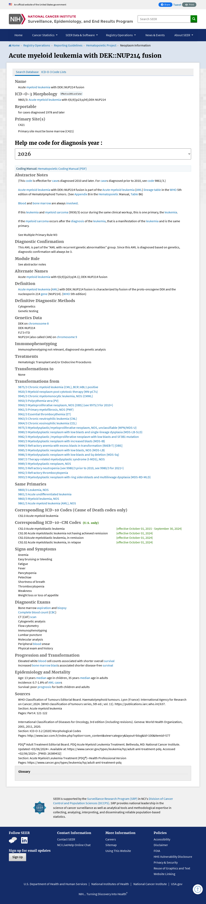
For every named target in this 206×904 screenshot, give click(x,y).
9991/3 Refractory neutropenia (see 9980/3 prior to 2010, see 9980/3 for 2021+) (71, 468)
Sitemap (111, 845)
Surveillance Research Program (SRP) (112, 799)
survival (109, 661)
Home (18, 35)
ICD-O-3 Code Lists (53, 72)
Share (166, 5)
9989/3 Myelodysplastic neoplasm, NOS (44, 464)
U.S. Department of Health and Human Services (55, 884)
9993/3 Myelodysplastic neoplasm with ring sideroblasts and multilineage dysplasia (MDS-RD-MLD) (84, 477)
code (29, 181)
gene (44, 294)
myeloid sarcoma (56, 212)
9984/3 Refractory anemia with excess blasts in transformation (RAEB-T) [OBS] (70, 445)
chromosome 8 (38, 323)
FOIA (157, 851)
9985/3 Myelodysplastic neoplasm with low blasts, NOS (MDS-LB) (61, 450)
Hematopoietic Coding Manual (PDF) (62, 169)
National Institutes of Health (110, 884)
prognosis (44, 687)
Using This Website (118, 851)
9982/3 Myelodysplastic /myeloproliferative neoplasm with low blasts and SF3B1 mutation (78, 437)
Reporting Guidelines (68, 45)
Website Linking (164, 874)
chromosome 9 (67, 337)
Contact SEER (66, 839)
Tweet (177, 5)
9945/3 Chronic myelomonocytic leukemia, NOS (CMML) (55, 396)
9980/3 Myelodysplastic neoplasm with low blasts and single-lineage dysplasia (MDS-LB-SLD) (80, 432)
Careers (110, 839)
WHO (173, 190)
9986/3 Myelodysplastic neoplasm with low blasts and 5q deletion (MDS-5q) (68, 455)
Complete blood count (33, 612)
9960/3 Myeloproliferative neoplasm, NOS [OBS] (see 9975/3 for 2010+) (65, 405)
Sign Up (17, 857)
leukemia (44, 87)
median (41, 678)
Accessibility (162, 839)
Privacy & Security (166, 862)
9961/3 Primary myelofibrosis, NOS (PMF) (46, 409)
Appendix (80, 194)
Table (134, 194)
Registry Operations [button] (119, 35)
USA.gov (176, 884)
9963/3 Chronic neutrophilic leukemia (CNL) (47, 419)
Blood (22, 203)
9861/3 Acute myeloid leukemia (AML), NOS (47, 503)
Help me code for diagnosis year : (58, 143)
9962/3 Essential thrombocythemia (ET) (44, 414)
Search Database (27, 72)
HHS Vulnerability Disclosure (173, 857)
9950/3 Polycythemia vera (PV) (38, 401)
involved (72, 203)
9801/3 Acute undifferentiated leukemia (44, 494)
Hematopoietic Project (101, 45)
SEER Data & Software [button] (80, 35)
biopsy (61, 608)
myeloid (31, 87)
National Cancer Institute (150, 884)
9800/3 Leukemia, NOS (33, 490)
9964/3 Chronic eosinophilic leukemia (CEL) (47, 423)
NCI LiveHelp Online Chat (74, 845)
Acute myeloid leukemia (45, 100)
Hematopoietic (108, 194)
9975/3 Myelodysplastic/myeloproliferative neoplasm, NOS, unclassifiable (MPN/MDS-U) (77, 428)
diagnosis (77, 221)
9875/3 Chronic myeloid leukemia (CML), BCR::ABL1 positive (58, 387)
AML (139, 190)
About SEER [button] (182, 35)
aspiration (44, 608)
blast (54, 665)
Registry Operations (36, 45)
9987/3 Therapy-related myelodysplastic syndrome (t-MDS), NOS (61, 459)
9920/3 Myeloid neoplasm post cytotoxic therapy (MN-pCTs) (58, 392)
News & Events (155, 35)
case (55, 181)
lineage (148, 190)
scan (33, 617)
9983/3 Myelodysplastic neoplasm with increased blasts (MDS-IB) (61, 441)
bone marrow (42, 203)
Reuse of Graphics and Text (172, 868)
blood (37, 644)
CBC (52, 612)
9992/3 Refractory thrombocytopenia (43, 473)
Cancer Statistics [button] (43, 35)
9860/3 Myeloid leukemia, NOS (38, 499)
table (157, 190)
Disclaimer (161, 845)
